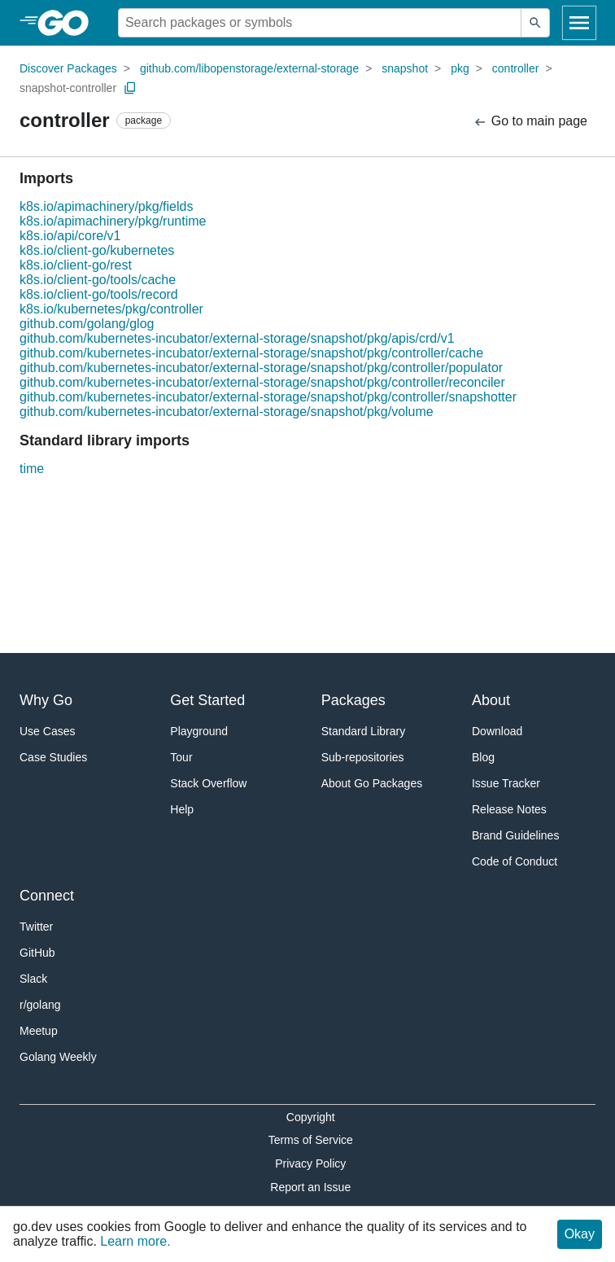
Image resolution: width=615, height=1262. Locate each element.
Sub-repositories (362, 757)
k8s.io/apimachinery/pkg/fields (106, 206)
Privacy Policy (310, 1163)
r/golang (40, 1004)
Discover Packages (68, 68)
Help (182, 809)
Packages (353, 700)
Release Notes (509, 809)
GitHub (37, 952)
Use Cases (47, 731)
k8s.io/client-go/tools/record (99, 294)
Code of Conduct (514, 861)
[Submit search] (535, 22)
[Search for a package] (319, 22)
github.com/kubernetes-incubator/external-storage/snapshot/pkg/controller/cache (251, 353)
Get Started (207, 700)
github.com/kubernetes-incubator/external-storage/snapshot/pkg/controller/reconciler (262, 382)
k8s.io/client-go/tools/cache (98, 280)
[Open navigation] (579, 23)
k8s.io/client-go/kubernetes (97, 250)
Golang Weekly (58, 1056)
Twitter (36, 926)
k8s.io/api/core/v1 (70, 236)
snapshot (405, 68)
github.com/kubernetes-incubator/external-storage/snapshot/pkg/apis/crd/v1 (237, 338)
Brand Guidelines (515, 835)
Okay (580, 1234)
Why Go (46, 700)
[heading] (69, 23)
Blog (483, 757)
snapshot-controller (68, 87)
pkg (460, 68)
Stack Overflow (208, 783)
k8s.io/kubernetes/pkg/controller (111, 309)
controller (515, 68)
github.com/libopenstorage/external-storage (249, 68)
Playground (199, 731)
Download (497, 731)
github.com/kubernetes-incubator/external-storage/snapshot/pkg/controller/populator (261, 368)
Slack (33, 978)
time (32, 468)
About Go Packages (372, 783)
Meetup (39, 1030)
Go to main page (530, 121)
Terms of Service (310, 1139)
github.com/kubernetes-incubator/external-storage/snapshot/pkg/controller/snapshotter (268, 397)
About (491, 700)
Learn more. (135, 1241)
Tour (181, 757)
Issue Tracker (506, 783)
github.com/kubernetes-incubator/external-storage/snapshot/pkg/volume (227, 411)
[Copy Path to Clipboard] (130, 88)
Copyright (310, 1117)
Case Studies (53, 757)
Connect (47, 895)
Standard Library (363, 731)
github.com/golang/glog (87, 324)
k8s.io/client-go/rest (76, 265)
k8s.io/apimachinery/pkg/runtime (113, 221)
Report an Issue (310, 1187)
